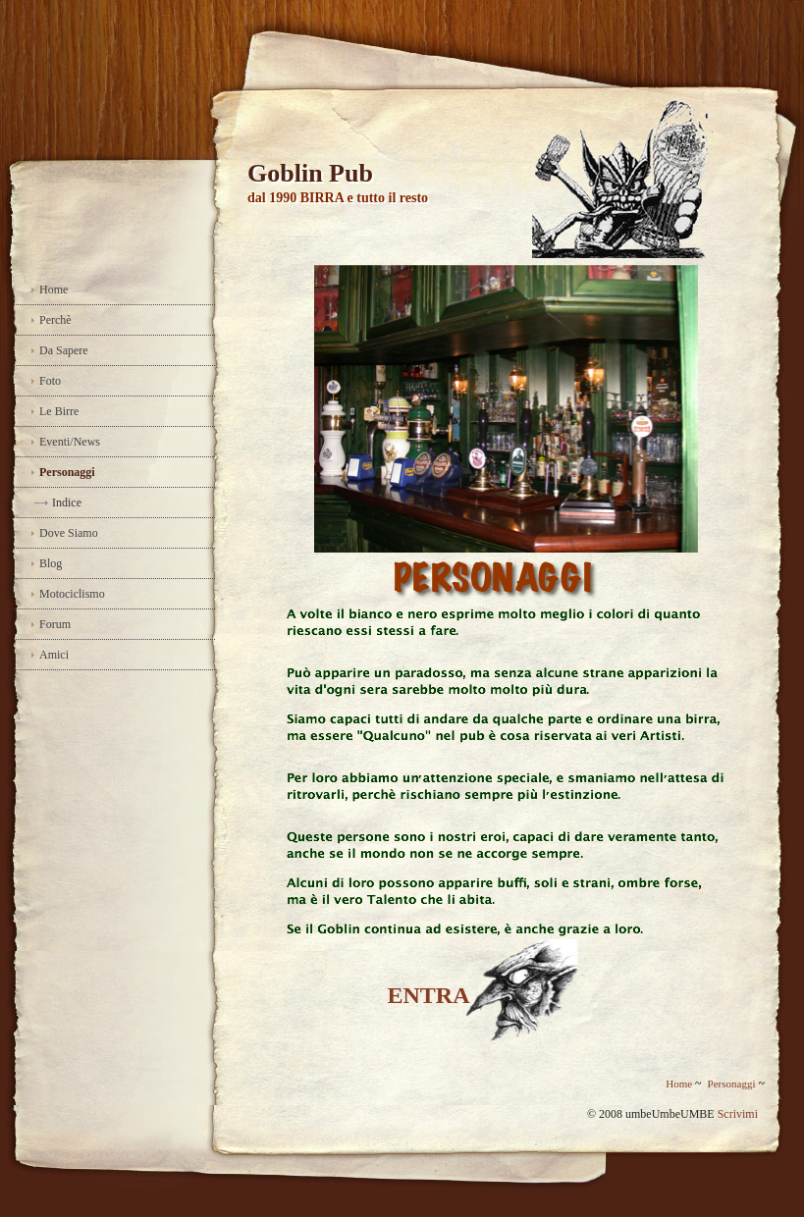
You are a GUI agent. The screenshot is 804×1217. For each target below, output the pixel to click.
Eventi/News (69, 442)
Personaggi (67, 472)
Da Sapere (63, 350)
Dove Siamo (68, 533)
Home (53, 289)
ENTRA (428, 995)
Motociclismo (72, 594)
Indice (66, 502)
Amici (54, 654)
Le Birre (59, 411)
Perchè (55, 320)
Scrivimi (738, 1114)
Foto (50, 381)
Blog (50, 563)
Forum (55, 624)
